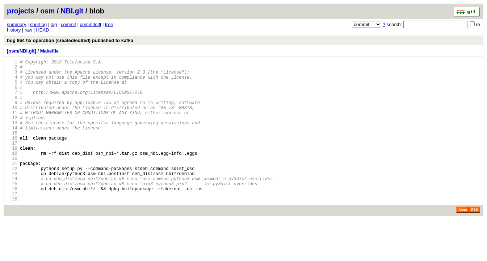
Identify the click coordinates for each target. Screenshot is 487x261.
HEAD (42, 30)
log (54, 24)
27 (12, 223)
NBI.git (72, 11)
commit (68, 24)
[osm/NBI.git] (21, 51)
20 (12, 180)
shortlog (38, 24)
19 (12, 174)
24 (12, 205)
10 (12, 118)
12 (12, 131)
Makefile (49, 51)
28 (12, 229)
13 (12, 137)
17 (12, 161)
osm (47, 11)
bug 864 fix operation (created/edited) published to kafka (70, 40)
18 (12, 168)
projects (20, 11)
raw (28, 30)
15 (12, 149)
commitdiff (90, 24)
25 (12, 211)
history (14, 30)
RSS (474, 240)
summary (16, 24)
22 (12, 192)
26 (12, 217)
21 (12, 186)
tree (109, 24)
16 (12, 155)
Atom (462, 240)
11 (12, 124)
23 (12, 198)
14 (12, 143)
